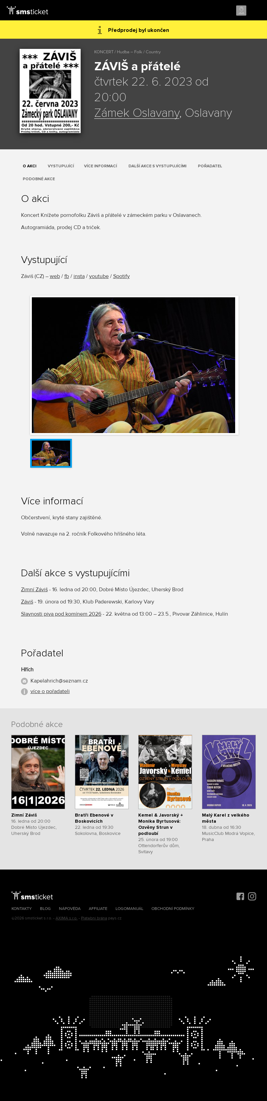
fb (66, 276)
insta (79, 276)
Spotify (121, 276)
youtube (99, 276)
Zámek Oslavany (136, 113)
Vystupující (61, 166)
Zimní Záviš (34, 589)
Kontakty (22, 908)
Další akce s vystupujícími (157, 166)
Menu (255, 10)
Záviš (27, 601)
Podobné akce (39, 179)
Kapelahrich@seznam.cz (59, 680)
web (55, 276)
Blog (45, 908)
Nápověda (70, 908)
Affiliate (98, 908)
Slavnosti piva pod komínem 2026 (61, 614)
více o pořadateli (50, 691)
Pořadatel (210, 166)
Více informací (100, 166)
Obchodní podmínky (172, 908)
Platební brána (94, 918)
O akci (29, 166)
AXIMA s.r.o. (67, 918)
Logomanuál (129, 908)
